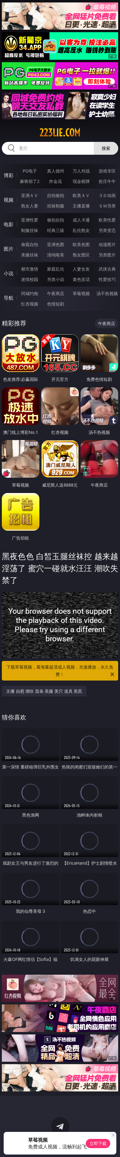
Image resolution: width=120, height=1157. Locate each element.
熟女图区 (81, 255)
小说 (8, 273)
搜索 (106, 148)
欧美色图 (81, 244)
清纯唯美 (55, 255)
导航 (8, 297)
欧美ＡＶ (81, 195)
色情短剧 (55, 304)
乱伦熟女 (81, 230)
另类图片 (107, 255)
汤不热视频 (107, 293)
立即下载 (98, 1143)
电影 (8, 224)
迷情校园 (29, 279)
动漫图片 (107, 244)
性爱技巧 (107, 279)
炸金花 (55, 181)
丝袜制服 (55, 206)
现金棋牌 (81, 181)
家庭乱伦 (55, 269)
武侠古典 (107, 269)
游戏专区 (107, 171)
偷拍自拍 (55, 220)
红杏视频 (29, 304)
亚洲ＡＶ (29, 195)
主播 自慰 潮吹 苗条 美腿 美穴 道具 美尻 (44, 691)
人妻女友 (81, 269)
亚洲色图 (55, 244)
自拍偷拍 (55, 195)
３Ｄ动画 (107, 195)
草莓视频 (81, 293)
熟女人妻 (29, 206)
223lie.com (59, 133)
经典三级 (55, 230)
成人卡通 (81, 220)
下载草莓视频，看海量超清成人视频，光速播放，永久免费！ (60, 671)
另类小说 (55, 279)
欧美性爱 (107, 220)
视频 (8, 199)
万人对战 (81, 171)
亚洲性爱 (29, 220)
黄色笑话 (81, 279)
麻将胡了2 (29, 181)
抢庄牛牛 (107, 181)
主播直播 (81, 206)
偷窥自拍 (29, 244)
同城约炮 (29, 293)
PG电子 (30, 171)
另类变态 (107, 230)
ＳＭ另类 (107, 206)
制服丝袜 (29, 230)
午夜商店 (55, 293)
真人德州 (55, 171)
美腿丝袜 (29, 255)
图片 (8, 248)
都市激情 (29, 269)
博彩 (8, 175)
